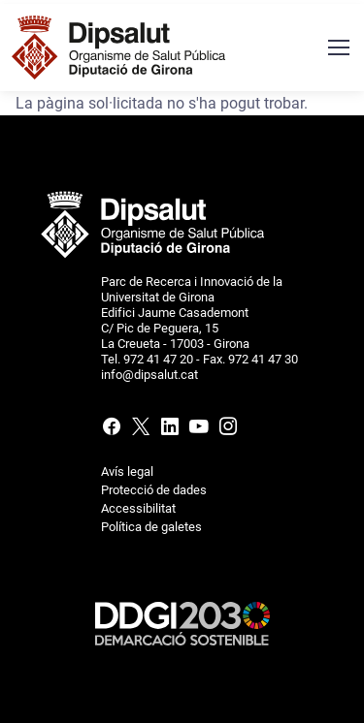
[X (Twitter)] (140, 431)
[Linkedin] (169, 431)
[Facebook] (113, 431)
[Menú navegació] (337, 47)
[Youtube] (199, 431)
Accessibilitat (138, 508)
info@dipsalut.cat (149, 374)
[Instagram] (226, 431)
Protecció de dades (154, 490)
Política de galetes (151, 526)
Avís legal (127, 471)
